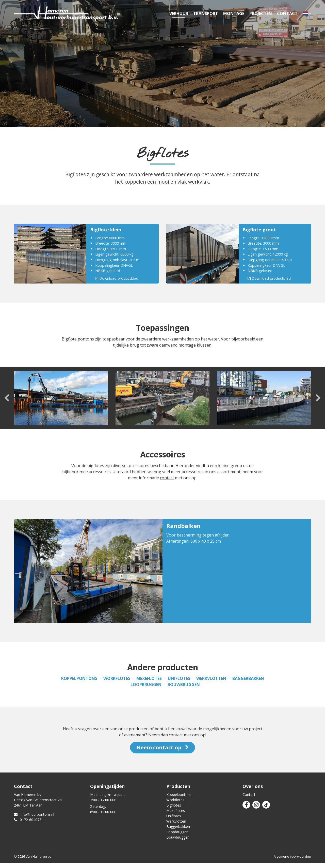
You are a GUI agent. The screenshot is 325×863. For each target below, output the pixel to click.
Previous (7, 398)
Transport (205, 13)
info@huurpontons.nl (34, 814)
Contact (287, 13)
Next (318, 398)
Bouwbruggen (184, 684)
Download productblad (116, 278)
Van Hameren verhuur (66, 13)
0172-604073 (27, 819)
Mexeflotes (149, 678)
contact (167, 478)
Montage (233, 13)
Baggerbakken (248, 678)
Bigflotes (173, 805)
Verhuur (178, 13)
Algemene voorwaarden (292, 856)
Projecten (260, 13)
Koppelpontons (79, 678)
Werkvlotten (211, 678)
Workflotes (116, 678)
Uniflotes (179, 678)
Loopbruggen (146, 684)
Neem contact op (162, 747)
